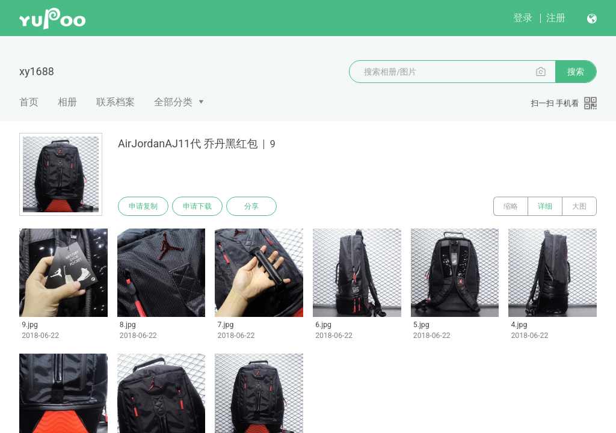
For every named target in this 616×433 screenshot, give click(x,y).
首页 (28, 102)
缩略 (511, 206)
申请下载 (197, 206)
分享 (251, 206)
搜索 (575, 71)
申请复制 (143, 206)
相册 (67, 102)
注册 (555, 17)
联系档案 (115, 102)
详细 (545, 206)
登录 (522, 17)
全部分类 (173, 102)
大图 (579, 206)
